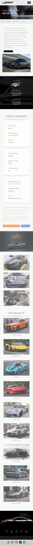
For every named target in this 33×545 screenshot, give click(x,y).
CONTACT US (25, 226)
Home (2, 21)
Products (8, 21)
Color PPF (15, 21)
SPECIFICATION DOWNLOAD (11, 226)
